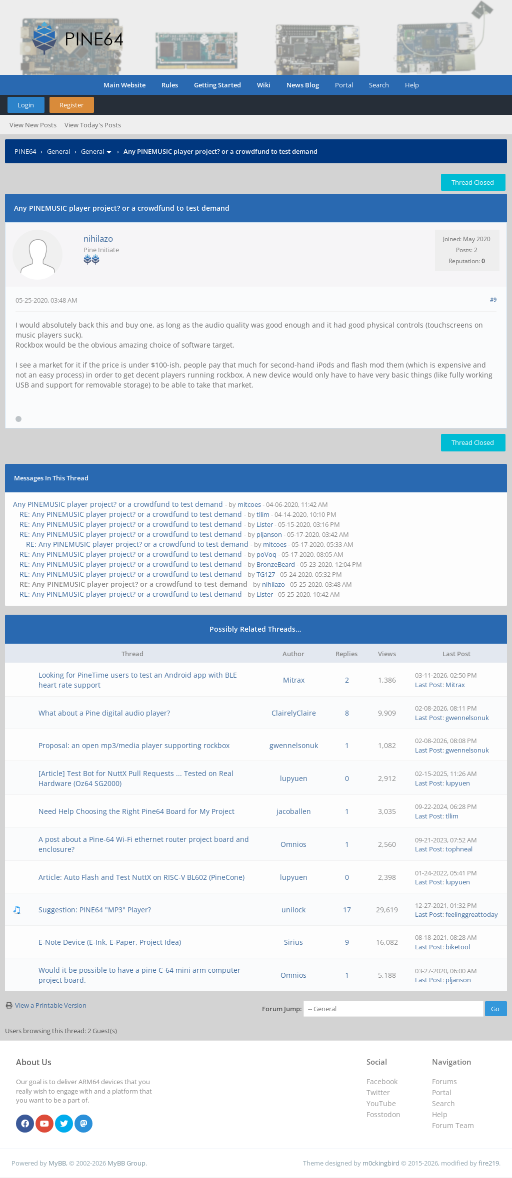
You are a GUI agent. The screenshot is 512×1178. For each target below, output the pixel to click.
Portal (344, 84)
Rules (170, 84)
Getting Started (217, 84)
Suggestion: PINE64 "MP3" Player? (94, 909)
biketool (458, 946)
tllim (263, 514)
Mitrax (293, 680)
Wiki (263, 84)
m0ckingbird (381, 1163)
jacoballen (293, 811)
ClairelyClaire (294, 713)
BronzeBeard (275, 564)
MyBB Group (127, 1163)
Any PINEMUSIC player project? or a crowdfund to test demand (118, 504)
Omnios (293, 844)
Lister (264, 524)
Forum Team (453, 1125)
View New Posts (33, 124)
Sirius (293, 942)
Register (72, 104)
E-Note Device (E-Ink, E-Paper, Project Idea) (109, 942)
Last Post (428, 684)
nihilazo (98, 238)
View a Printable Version (50, 1005)
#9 (493, 299)
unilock (294, 909)
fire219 (488, 1163)
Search (379, 84)
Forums (444, 1081)
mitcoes (249, 504)
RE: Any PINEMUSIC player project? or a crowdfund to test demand (131, 514)
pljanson (269, 534)
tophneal (459, 848)
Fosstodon (383, 1114)
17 (347, 909)
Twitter (378, 1092)
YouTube (381, 1103)
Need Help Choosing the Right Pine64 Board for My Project (136, 811)
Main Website (125, 84)
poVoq (266, 554)
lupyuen (294, 778)
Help (412, 84)
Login (26, 104)
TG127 (265, 574)
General (58, 151)
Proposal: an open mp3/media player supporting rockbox (134, 745)
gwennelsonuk (467, 717)
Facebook (382, 1081)
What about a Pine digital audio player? (104, 713)
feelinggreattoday (472, 914)
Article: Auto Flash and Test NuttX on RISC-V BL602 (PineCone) (141, 877)
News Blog (302, 84)
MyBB (57, 1163)
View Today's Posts (92, 124)
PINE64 (25, 151)
